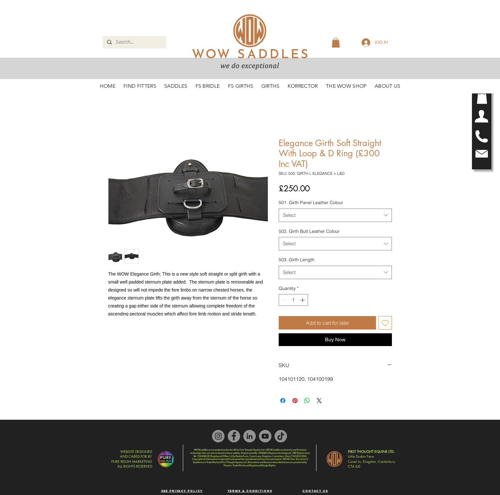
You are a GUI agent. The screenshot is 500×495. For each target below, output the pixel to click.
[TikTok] (281, 436)
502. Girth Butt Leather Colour (309, 231)
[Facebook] (234, 436)
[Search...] (134, 42)
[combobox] (335, 215)
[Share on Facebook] (283, 400)
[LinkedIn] (249, 436)
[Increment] (303, 300)
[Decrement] (284, 300)
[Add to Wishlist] (385, 322)
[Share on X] (319, 400)
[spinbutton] (293, 300)
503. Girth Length (296, 259)
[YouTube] (265, 436)
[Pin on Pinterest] (295, 400)
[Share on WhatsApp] (307, 400)
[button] (482, 97)
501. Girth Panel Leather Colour (311, 202)
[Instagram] (218, 436)
